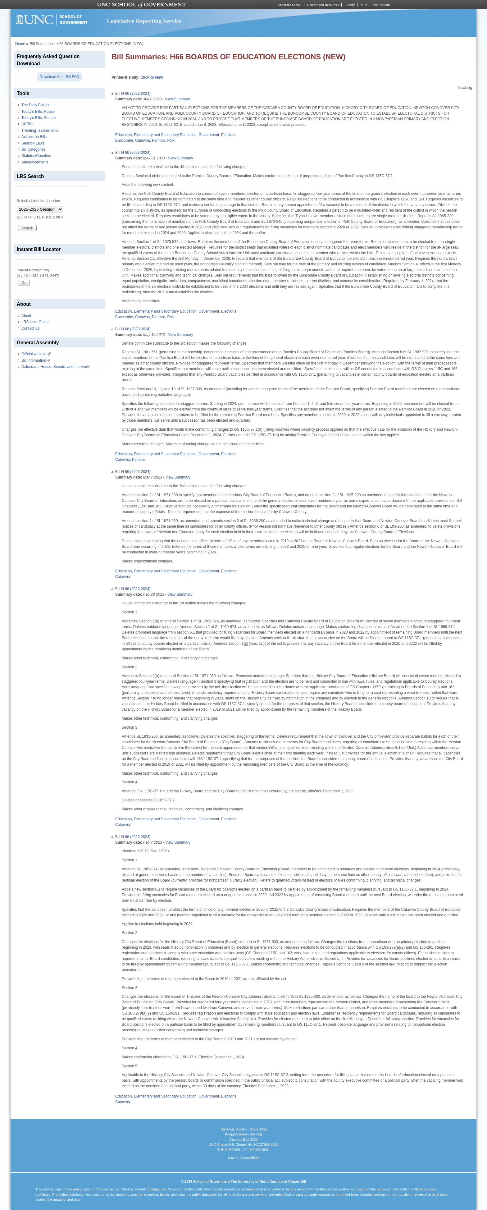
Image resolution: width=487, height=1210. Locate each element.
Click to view (151, 77)
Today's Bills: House (38, 111)
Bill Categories (33, 149)
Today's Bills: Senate (38, 118)
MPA (363, 5)
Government (208, 135)
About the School (290, 5)
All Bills (27, 124)
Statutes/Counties (36, 156)
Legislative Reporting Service (144, 21)
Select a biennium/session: (39, 201)
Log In (233, 1157)
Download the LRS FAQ (59, 77)
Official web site (36, 354)
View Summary (177, 99)
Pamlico (158, 140)
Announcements (34, 162)
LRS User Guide (34, 322)
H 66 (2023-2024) (135, 93)
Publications (381, 5)
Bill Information (35, 360)
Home (20, 44)
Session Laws (32, 143)
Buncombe (124, 140)
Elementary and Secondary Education (165, 135)
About (26, 316)
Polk (170, 140)
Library (349, 5)
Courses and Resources (323, 5)
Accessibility (249, 1157)
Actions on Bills (34, 137)
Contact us (30, 328)
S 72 (144, 851)
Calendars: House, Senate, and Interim (55, 366)
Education (123, 135)
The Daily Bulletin (35, 105)
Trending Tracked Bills (39, 130)
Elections (228, 135)
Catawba (142, 140)
